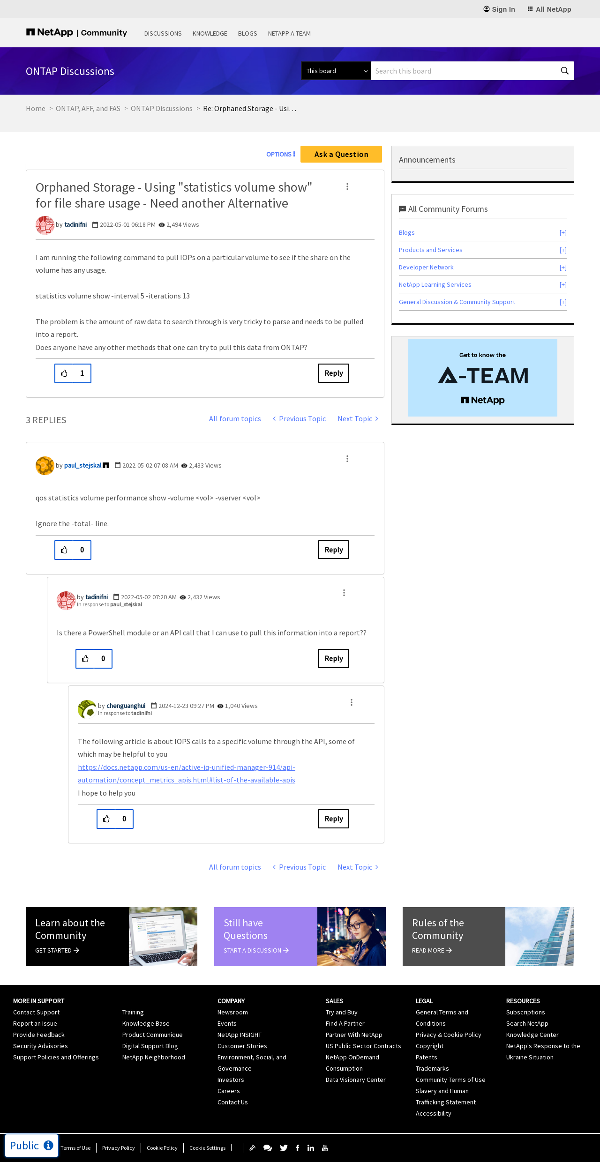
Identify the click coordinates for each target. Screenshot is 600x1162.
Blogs (247, 33)
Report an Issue (35, 1023)
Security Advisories (40, 1046)
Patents (426, 1057)
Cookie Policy (162, 1147)
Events (227, 1023)
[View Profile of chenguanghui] (125, 705)
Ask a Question (341, 154)
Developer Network (426, 267)
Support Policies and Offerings (56, 1057)
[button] (347, 186)
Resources (523, 1001)
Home (35, 108)
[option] (482, 378)
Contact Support (36, 1012)
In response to (109, 604)
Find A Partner (345, 1023)
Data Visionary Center (356, 1079)
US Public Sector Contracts (363, 1046)
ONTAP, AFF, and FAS (88, 108)
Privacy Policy (118, 1147)
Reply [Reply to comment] (333, 549)
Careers (229, 1091)
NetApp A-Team (289, 33)
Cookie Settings (207, 1147)
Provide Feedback (39, 1034)
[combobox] (472, 70)
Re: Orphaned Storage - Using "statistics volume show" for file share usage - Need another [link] (250, 108)
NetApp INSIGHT (240, 1034)
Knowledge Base (146, 1023)
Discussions (163, 33)
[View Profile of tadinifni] (75, 224)
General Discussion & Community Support (457, 302)
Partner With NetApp (354, 1034)
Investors (231, 1079)
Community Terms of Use (451, 1079)
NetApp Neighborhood (153, 1057)
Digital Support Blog (150, 1046)
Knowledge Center (532, 1034)
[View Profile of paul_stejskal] (82, 465)
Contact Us (233, 1102)
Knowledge (210, 33)
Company (231, 1001)
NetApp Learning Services (435, 284)
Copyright (429, 1046)
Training (133, 1012)
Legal (424, 1001)
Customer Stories (242, 1046)
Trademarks (432, 1068)
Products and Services (431, 250)
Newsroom (233, 1012)
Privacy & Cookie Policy (448, 1034)
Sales (334, 1001)
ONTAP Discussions (162, 108)
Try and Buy (342, 1012)
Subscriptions (525, 1012)
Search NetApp (527, 1023)
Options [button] (279, 154)
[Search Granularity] (336, 70)
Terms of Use (75, 1147)
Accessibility (433, 1113)
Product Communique (152, 1034)
